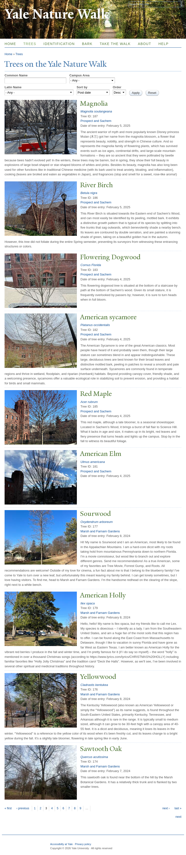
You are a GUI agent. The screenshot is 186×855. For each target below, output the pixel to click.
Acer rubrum (89, 402)
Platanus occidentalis (95, 325)
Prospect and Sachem (95, 121)
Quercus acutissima (94, 757)
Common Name (16, 75)
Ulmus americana (92, 462)
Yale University (18, 4)
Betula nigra (88, 193)
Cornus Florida (90, 265)
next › (166, 808)
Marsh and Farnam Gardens (100, 531)
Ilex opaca (87, 603)
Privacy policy (83, 844)
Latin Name (13, 87)
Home (10, 44)
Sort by (82, 87)
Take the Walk (115, 44)
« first (8, 808)
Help (164, 44)
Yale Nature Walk (56, 14)
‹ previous (22, 808)
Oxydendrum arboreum (96, 522)
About (144, 44)
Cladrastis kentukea (94, 685)
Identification (59, 44)
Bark (87, 44)
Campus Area (79, 75)
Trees (29, 44)
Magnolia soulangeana (96, 111)
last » (177, 808)
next (178, 816)
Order (117, 87)
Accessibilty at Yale (61, 844)
